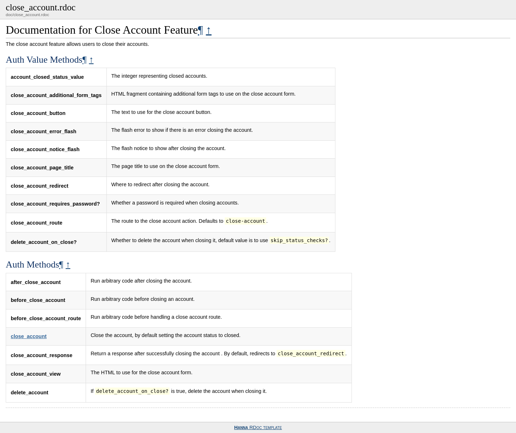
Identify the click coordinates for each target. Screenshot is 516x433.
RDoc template (258, 427)
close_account (29, 336)
